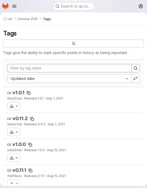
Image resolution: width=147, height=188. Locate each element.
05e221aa (14, 98)
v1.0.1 (18, 93)
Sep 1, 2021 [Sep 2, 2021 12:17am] (54, 98)
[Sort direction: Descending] (135, 78)
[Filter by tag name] (69, 68)
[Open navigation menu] (14, 6)
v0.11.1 (19, 170)
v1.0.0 (19, 144)
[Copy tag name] (28, 93)
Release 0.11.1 (34, 176)
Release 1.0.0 (34, 150)
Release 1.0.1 (34, 98)
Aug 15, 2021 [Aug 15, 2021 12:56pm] (56, 176)
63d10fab (14, 150)
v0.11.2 (20, 118)
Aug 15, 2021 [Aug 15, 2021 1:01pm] (56, 150)
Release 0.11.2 (35, 124)
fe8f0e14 (14, 176)
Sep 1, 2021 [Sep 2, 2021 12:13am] (56, 124)
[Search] (135, 68)
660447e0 (14, 124)
